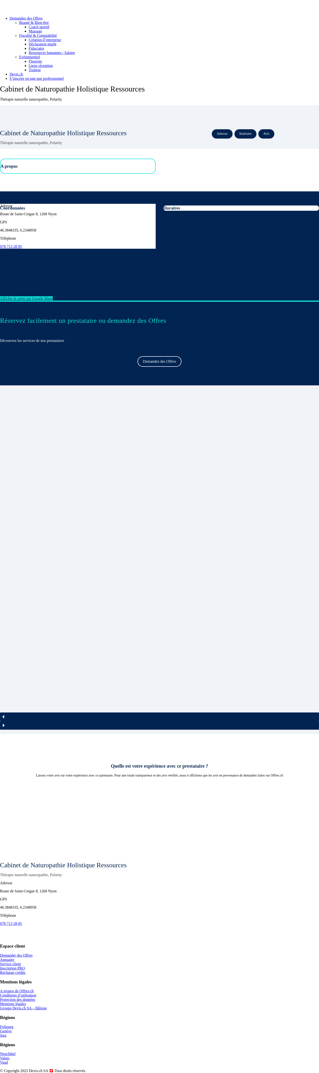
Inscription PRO (12, 968)
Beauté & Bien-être (34, 23)
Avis (266, 133)
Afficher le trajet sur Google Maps (26, 298)
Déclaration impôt (42, 44)
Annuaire (7, 960)
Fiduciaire (36, 48)
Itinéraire (245, 133)
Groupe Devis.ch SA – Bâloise (23, 1008)
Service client (10, 964)
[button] (159, 716)
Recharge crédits (13, 973)
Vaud (4, 1062)
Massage (35, 31)
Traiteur (35, 70)
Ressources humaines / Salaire (52, 53)
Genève (6, 1031)
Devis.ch (16, 74)
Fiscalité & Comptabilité (38, 35)
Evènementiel (29, 57)
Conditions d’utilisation (18, 995)
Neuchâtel (8, 1054)
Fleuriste (35, 61)
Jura (3, 1035)
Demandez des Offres (26, 18)
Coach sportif (39, 27)
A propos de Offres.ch (17, 991)
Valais (4, 1058)
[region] (159, 559)
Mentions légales (13, 1004)
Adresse (222, 133)
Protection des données (17, 1000)
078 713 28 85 (11, 246)
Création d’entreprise (45, 40)
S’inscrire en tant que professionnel (37, 78)
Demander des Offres (16, 955)
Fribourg (6, 1027)
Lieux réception (41, 66)
